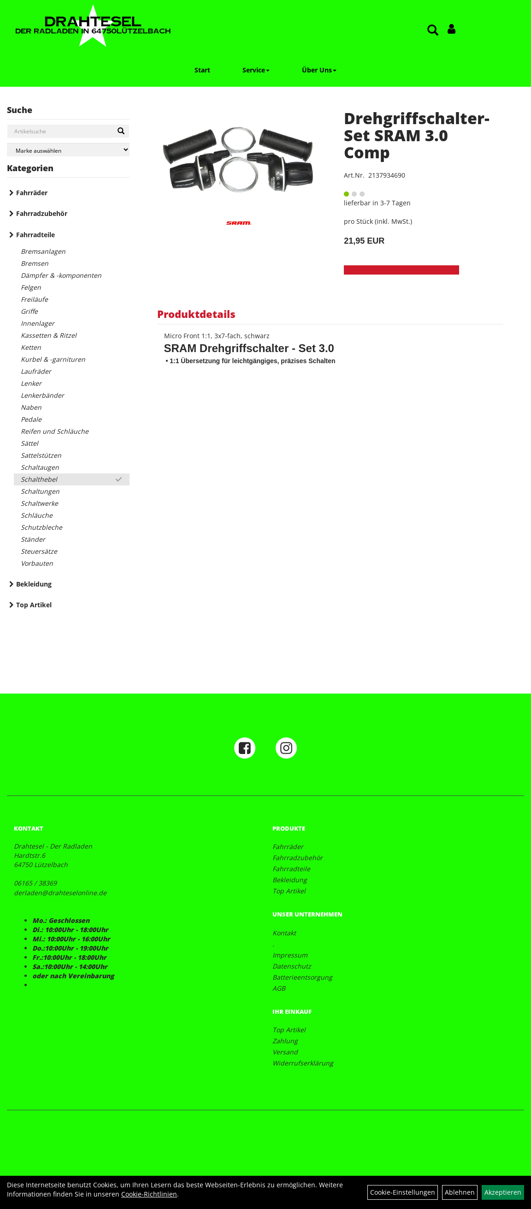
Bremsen (34, 263)
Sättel (29, 443)
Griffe (29, 311)
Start (202, 70)
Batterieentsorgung (302, 977)
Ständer (33, 539)
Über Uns (319, 70)
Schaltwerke (39, 503)
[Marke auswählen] (68, 149)
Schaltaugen (40, 467)
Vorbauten (37, 563)
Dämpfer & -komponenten (61, 275)
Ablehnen (460, 1192)
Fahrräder (31, 192)
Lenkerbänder (42, 395)
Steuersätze (39, 551)
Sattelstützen (41, 455)
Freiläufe (34, 299)
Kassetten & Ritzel (49, 335)
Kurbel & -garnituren (53, 359)
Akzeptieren (502, 1192)
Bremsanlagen (43, 251)
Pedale (31, 419)
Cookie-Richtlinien (149, 1194)
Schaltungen (40, 491)
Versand (285, 1051)
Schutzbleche (41, 527)
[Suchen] (121, 131)
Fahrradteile (35, 234)
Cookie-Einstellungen (402, 1192)
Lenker (31, 383)
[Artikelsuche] (432, 30)
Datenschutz (291, 966)
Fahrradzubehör (41, 213)
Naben (31, 407)
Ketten (31, 347)
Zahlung (285, 1040)
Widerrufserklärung (302, 1063)
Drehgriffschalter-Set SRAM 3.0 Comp (417, 135)
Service (256, 70)
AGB (278, 988)
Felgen (31, 287)
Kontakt (284, 932)
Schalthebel (39, 479)
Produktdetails (196, 314)
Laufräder (36, 371)
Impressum (289, 955)
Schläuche (37, 515)
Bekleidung (34, 584)
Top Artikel (34, 604)
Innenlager (37, 323)
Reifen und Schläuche (54, 431)
